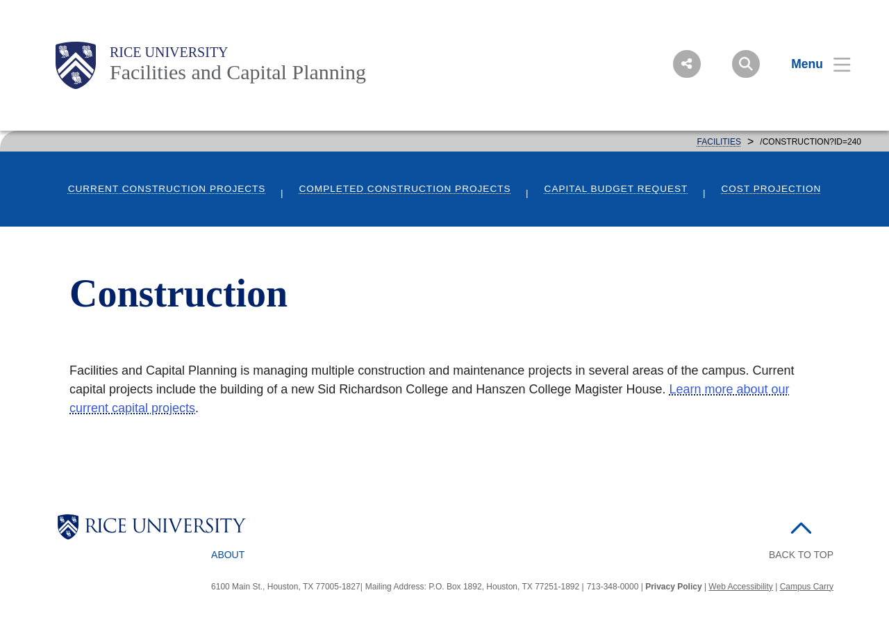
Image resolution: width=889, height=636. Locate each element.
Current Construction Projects (167, 189)
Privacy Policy (673, 587)
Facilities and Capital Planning (238, 71)
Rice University (169, 52)
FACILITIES (719, 142)
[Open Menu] (812, 64)
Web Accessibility (740, 587)
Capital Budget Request (616, 189)
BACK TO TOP (801, 554)
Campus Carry (806, 587)
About (227, 554)
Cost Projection (771, 189)
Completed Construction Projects (404, 189)
